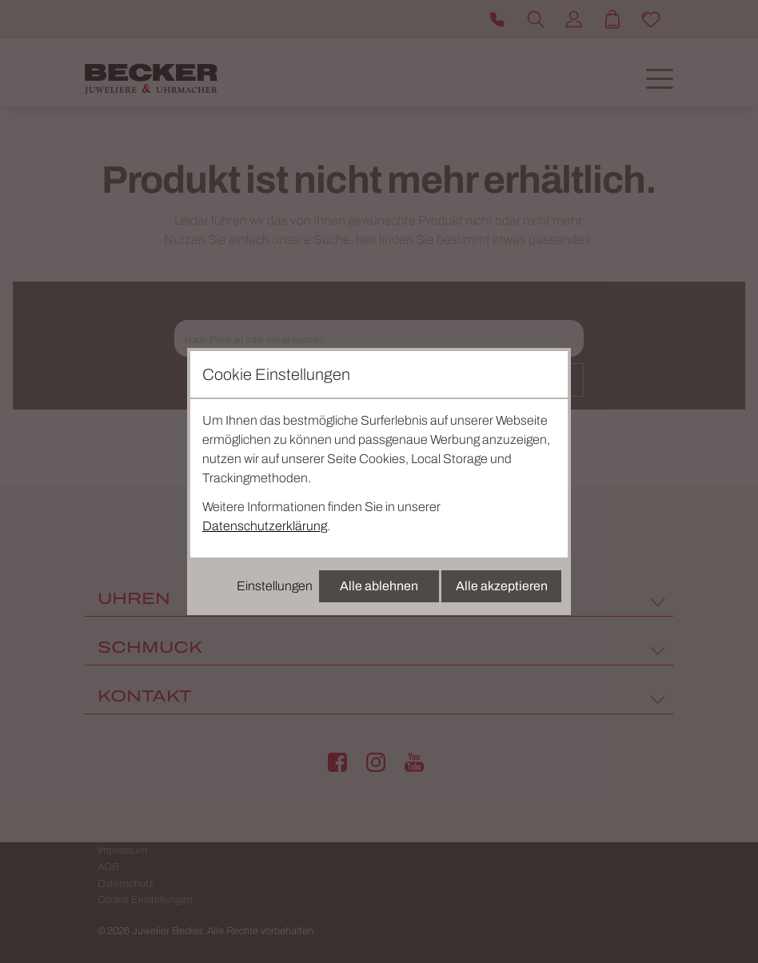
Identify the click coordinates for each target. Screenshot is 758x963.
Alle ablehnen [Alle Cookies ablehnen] (379, 586)
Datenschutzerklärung (264, 526)
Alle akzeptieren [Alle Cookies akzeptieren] (502, 586)
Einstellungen (275, 586)
